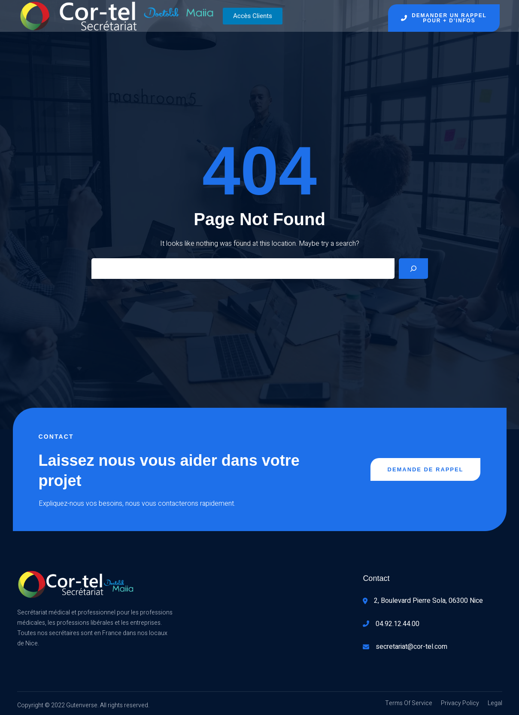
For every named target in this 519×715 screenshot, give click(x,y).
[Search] (413, 268)
